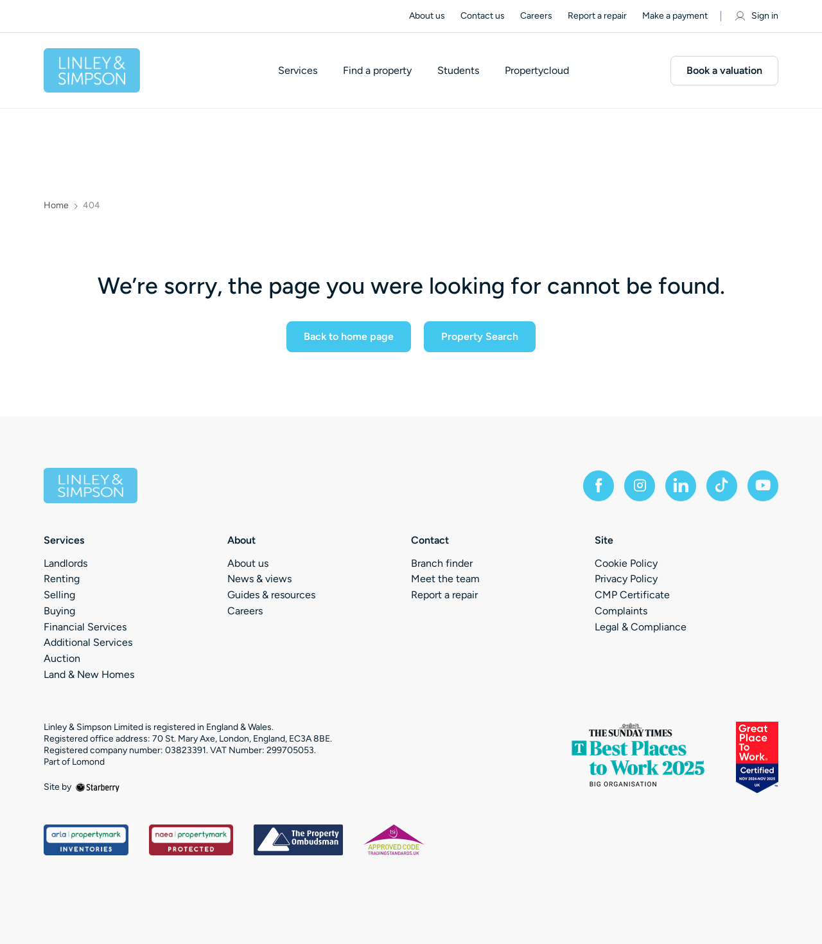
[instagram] (639, 485)
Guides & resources (271, 595)
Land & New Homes (89, 674)
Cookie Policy (626, 563)
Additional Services (88, 642)
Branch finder (442, 563)
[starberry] (97, 786)
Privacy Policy (626, 579)
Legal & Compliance (640, 627)
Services (297, 71)
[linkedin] (680, 485)
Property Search (479, 336)
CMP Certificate (632, 595)
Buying (59, 611)
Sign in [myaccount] (755, 16)
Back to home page (349, 336)
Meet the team (445, 579)
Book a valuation (724, 70)
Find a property (377, 71)
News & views (259, 579)
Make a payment (675, 15)
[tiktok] (721, 485)
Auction (62, 658)
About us (427, 15)
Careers (536, 15)
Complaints (621, 611)
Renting (62, 579)
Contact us (482, 15)
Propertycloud (537, 71)
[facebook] (598, 485)
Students (458, 71)
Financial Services (85, 627)
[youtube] (763, 485)
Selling (59, 595)
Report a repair (597, 15)
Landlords (65, 563)
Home (56, 205)
